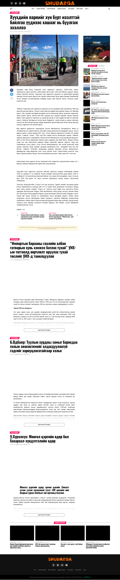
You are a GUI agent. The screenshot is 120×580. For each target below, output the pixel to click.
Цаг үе (86, 8)
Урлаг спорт (80, 8)
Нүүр (33, 8)
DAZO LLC (86, 577)
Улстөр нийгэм (51, 8)
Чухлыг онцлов (40, 8)
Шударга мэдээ (62, 8)
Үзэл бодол (71, 8)
